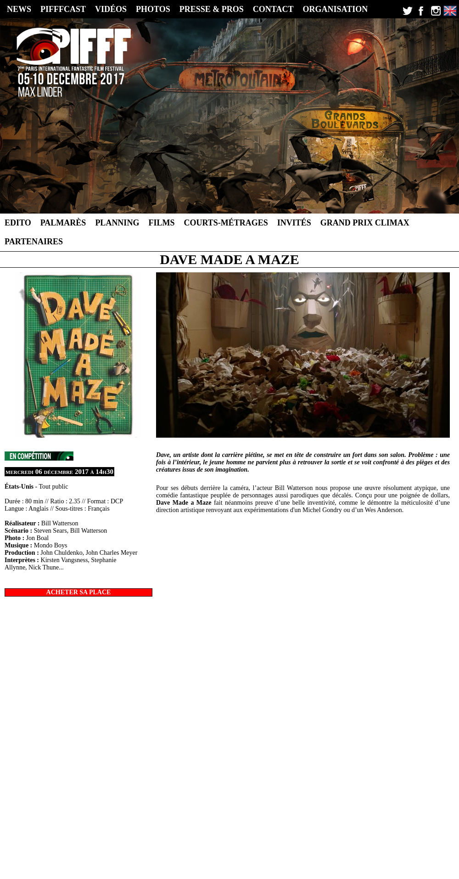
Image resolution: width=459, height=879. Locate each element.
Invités (294, 222)
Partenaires (34, 241)
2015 (218, 836)
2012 (265, 836)
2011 (280, 836)
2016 (202, 836)
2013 (249, 836)
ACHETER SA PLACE (78, 592)
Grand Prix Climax (364, 222)
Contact (329, 843)
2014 (234, 836)
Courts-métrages (226, 222)
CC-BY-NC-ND (288, 850)
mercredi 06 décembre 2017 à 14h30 (59, 471)
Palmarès (63, 222)
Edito (18, 222)
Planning (117, 222)
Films (161, 222)
